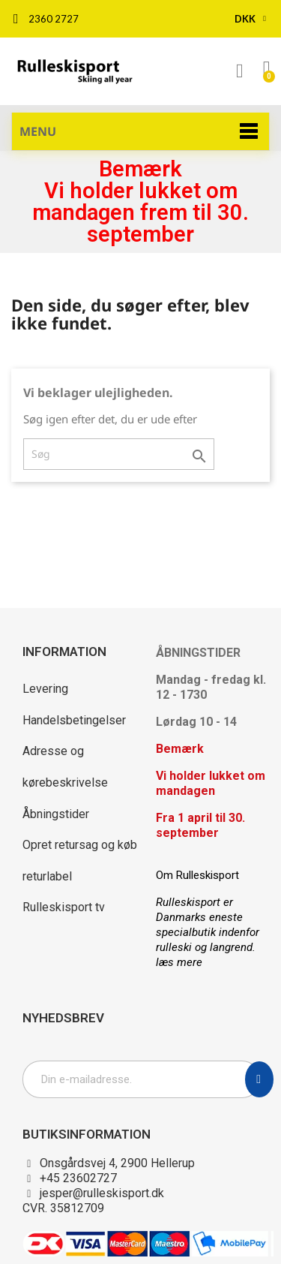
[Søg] (118, 454)
